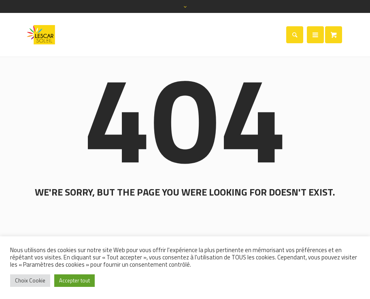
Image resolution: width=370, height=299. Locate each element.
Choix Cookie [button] (30, 280)
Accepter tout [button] (74, 280)
